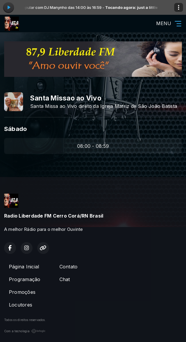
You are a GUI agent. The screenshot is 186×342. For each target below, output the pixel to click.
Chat (64, 279)
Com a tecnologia (25, 331)
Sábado (15, 128)
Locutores (20, 305)
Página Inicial (24, 267)
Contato (68, 267)
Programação (25, 279)
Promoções (22, 292)
